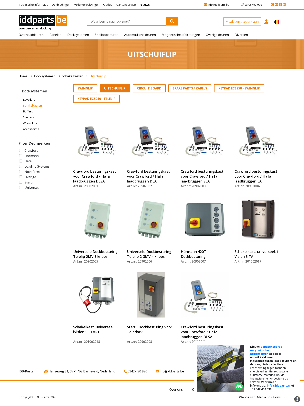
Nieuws (145, 4)
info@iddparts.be (170, 371)
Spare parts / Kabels (190, 88)
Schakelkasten (72, 76)
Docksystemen (45, 76)
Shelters (28, 117)
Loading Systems (37, 166)
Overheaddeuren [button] (31, 35)
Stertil (29, 182)
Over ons (176, 389)
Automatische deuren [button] (140, 35)
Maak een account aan (242, 21)
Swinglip (85, 88)
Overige (30, 177)
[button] (266, 23)
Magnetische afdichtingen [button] (181, 35)
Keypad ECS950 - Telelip (96, 99)
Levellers (29, 99)
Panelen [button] (55, 35)
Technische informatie (33, 4)
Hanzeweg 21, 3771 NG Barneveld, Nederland (79, 371)
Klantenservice (126, 4)
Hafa (28, 161)
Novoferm (32, 172)
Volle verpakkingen (86, 4)
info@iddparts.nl (278, 385)
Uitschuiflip (98, 76)
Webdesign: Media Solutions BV (262, 397)
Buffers (28, 111)
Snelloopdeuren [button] (106, 35)
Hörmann (32, 156)
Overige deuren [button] (217, 35)
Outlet (107, 4)
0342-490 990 (135, 371)
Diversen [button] (241, 35)
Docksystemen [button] (78, 35)
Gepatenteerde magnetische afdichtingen (266, 350)
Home (23, 76)
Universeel (32, 187)
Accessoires (31, 129)
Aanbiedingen (61, 4)
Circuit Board (149, 88)
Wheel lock (30, 123)
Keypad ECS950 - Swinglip (239, 88)
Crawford (31, 150)
